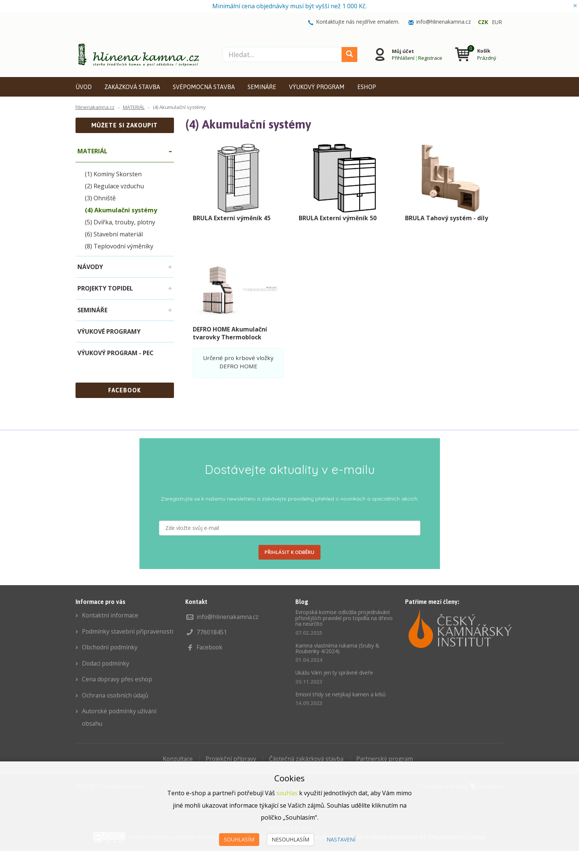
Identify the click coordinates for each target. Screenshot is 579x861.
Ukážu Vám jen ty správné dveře (334, 672)
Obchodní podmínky (110, 659)
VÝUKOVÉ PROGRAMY (109, 331)
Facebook (210, 647)
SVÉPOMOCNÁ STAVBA (204, 86)
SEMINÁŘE (262, 86)
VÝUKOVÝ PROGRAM (317, 86)
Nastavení (341, 839)
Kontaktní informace (111, 615)
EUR (497, 22)
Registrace (430, 57)
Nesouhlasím (290, 839)
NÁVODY (90, 267)
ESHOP (366, 86)
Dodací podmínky (106, 674)
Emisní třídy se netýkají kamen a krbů (340, 694)
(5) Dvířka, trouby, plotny (120, 222)
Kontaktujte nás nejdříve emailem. (357, 21)
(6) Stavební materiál (114, 234)
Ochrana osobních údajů (116, 706)
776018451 (212, 632)
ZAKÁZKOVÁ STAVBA (132, 86)
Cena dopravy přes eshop (118, 690)
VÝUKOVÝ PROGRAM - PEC (115, 353)
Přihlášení (403, 57)
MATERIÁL (92, 151)
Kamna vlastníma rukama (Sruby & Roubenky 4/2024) (337, 648)
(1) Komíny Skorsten (113, 174)
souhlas (287, 793)
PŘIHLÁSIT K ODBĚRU (289, 552)
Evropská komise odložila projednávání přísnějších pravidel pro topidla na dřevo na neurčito (344, 617)
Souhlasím (239, 839)
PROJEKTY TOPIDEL (105, 288)
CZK (483, 22)
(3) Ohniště (100, 198)
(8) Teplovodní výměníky (119, 246)
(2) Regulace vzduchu (114, 186)
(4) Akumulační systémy (121, 210)
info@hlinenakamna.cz (443, 21)
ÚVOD (84, 86)
